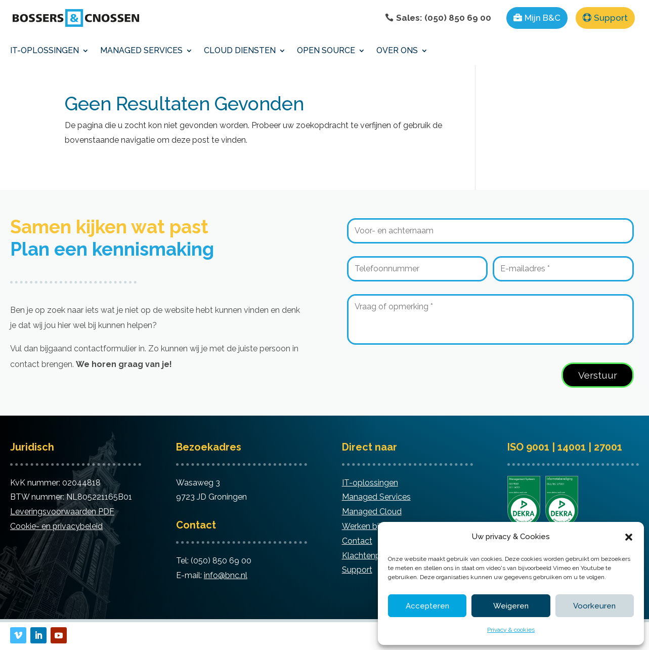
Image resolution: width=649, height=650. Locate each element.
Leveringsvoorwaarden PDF (62, 511)
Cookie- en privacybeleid (56, 526)
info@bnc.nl (225, 575)
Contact (357, 541)
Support (611, 18)
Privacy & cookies (511, 629)
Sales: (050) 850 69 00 (443, 18)
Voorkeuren (594, 606)
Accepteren (427, 606)
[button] (629, 537)
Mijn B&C (542, 18)
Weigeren (511, 606)
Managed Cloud (372, 511)
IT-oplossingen (370, 483)
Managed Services (376, 497)
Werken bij (361, 526)
